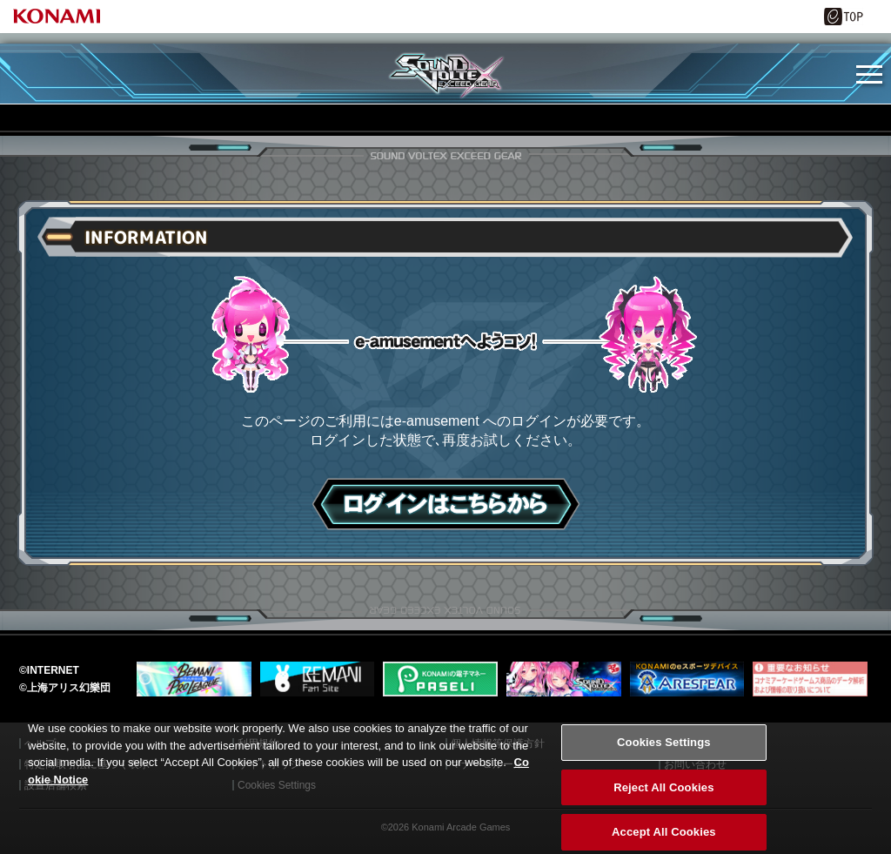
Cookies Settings (664, 752)
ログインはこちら (446, 504)
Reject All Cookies (663, 797)
